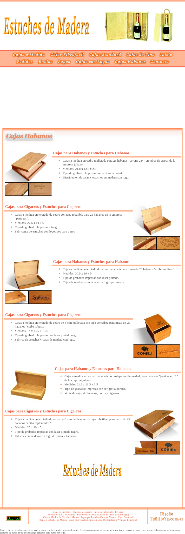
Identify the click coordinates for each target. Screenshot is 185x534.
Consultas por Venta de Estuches (120, 520)
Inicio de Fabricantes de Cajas (108, 512)
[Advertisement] (46, 98)
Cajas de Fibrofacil (62, 512)
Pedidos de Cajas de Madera (61, 514)
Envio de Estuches (86, 514)
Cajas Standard (125, 517)
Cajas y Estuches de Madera (53, 520)
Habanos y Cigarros (82, 512)
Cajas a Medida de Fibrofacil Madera (61, 517)
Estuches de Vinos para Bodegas (112, 514)
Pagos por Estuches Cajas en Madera (98, 517)
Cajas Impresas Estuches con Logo (85, 520)
